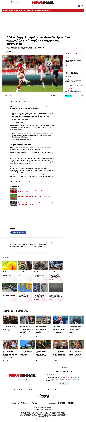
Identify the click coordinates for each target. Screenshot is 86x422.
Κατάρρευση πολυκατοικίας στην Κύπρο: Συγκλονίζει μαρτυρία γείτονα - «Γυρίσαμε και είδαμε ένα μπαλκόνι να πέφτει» (73, 67)
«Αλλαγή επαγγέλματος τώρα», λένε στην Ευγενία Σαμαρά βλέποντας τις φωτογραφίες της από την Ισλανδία (75, 329)
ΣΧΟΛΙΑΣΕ (53, 95)
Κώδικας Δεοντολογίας (39, 389)
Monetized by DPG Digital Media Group (47, 407)
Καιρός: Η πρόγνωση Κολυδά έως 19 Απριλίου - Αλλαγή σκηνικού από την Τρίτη (24, 295)
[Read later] (61, 95)
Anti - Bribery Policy (56, 389)
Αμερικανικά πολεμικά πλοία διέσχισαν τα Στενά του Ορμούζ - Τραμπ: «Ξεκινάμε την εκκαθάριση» (55, 296)
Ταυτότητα (16, 389)
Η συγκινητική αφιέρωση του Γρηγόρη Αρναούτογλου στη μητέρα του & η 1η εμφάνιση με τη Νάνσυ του (26, 329)
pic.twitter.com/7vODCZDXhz (20, 119)
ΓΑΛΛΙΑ (13, 252)
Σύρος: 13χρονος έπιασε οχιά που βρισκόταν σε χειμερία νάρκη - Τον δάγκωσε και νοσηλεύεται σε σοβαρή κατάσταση (39, 274)
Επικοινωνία (64, 389)
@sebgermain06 (46, 135)
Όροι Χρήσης (21, 389)
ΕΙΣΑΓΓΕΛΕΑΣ (45, 252)
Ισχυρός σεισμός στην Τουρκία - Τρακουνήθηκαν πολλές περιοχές (32, 10)
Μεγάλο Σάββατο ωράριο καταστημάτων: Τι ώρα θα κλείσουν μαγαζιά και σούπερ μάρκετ (24, 273)
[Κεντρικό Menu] (82, 6)
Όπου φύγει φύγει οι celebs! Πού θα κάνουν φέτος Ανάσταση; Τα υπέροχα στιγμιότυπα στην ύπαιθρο (42, 329)
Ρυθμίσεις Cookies (48, 389)
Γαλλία (8, 47)
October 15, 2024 (23, 122)
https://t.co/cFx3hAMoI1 (37, 118)
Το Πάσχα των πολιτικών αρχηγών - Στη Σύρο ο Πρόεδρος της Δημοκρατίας (9, 329)
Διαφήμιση (70, 389)
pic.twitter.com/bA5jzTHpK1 (20, 137)
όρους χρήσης (66, 377)
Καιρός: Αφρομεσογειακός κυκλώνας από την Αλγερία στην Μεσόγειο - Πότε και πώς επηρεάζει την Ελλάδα (9, 273)
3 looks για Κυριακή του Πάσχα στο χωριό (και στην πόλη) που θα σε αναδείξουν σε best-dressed (43, 354)
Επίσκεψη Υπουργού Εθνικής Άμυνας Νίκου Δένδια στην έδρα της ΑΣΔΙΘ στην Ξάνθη (73, 91)
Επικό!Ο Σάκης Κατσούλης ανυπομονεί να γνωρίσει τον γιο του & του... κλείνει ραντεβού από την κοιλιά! (59, 353)
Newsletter (19, 246)
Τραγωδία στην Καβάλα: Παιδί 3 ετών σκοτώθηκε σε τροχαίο (9, 295)
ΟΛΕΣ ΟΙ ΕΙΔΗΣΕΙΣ (79, 96)
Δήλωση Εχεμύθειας (29, 389)
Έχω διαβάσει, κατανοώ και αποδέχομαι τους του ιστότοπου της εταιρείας (63, 377)
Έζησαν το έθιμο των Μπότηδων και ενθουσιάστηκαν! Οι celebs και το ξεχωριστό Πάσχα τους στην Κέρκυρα (10, 354)
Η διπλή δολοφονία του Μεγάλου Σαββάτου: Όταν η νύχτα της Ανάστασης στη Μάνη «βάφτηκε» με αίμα (39, 296)
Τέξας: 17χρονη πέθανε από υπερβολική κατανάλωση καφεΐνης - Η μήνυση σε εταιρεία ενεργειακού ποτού (75, 354)
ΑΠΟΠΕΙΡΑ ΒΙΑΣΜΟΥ (31, 252)
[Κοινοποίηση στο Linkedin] (24, 101)
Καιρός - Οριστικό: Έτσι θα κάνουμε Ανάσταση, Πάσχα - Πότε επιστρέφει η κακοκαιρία (26, 353)
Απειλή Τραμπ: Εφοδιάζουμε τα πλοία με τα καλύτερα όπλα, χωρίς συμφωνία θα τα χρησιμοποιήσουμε (59, 329)
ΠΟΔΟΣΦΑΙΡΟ (5, 95)
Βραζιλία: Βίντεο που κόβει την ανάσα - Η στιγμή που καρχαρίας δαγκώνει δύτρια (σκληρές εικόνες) (73, 60)
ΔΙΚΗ (39, 252)
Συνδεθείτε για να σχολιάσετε (18, 232)
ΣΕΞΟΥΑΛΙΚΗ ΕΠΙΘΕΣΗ (21, 252)
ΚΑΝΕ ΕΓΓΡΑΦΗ (63, 383)
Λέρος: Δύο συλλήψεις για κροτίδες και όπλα (73, 85)
